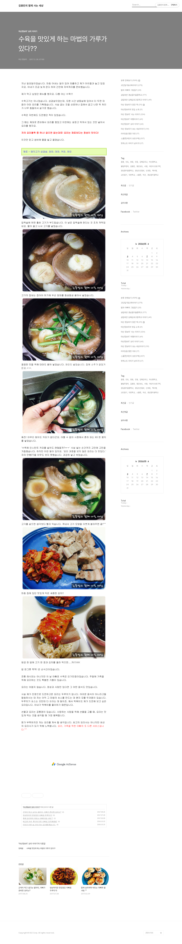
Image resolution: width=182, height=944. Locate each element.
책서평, (154, 171)
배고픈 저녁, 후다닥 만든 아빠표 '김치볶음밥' (40, 822)
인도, (127, 162)
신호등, (148, 171)
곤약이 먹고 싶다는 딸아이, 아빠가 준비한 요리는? (42, 812)
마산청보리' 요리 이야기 (31, 807)
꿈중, (122, 162)
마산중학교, (153, 162)
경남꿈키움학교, (153, 175)
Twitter (136, 212)
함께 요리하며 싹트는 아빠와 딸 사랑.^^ (38, 818)
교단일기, (124, 175)
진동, (136, 162)
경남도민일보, (140, 171)
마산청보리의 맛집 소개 (131, 109)
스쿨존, (139, 175)
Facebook (125, 212)
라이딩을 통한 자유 (130, 133)
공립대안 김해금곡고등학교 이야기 (136, 100)
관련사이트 (149, 933)
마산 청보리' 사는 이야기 (133, 114)
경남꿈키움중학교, (127, 171)
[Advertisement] (64, 764)
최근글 (123, 185)
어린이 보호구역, (155, 166)
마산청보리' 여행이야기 (132, 119)
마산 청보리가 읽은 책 (133, 104)
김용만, (132, 166)
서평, (146, 166)
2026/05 (142, 244)
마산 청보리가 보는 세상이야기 (135, 129)
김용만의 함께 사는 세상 (30, 5)
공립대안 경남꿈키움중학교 (134, 95)
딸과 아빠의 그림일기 (131, 90)
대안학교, (132, 175)
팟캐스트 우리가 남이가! (132, 143)
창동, (132, 162)
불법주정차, (125, 166)
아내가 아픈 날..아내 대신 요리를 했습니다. (39, 825)
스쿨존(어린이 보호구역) (133, 138)
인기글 (131, 185)
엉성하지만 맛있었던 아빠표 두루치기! (37, 815)
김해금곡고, (144, 162)
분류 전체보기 (130, 80)
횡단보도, (139, 166)
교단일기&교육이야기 (131, 85)
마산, (144, 175)
